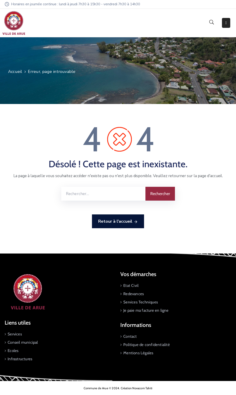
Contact (130, 336)
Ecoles (13, 350)
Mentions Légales (138, 353)
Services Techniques (140, 302)
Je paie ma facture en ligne (145, 310)
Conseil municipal (23, 342)
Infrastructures (20, 359)
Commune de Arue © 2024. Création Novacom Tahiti (118, 388)
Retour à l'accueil (118, 222)
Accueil (15, 71)
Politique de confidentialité (146, 344)
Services (15, 334)
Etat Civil (131, 285)
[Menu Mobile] (226, 23)
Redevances (133, 293)
